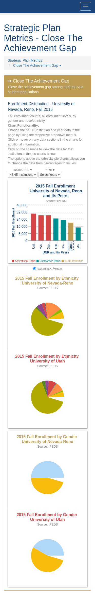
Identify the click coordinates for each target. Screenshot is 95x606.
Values (56, 269)
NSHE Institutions (22, 175)
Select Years (50, 175)
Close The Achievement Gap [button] (37, 65)
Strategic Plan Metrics (25, 60)
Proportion (41, 269)
